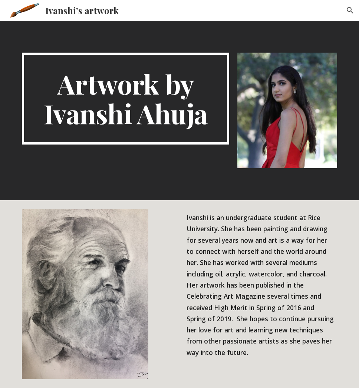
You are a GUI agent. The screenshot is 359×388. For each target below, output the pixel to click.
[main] (126, 99)
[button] (350, 10)
